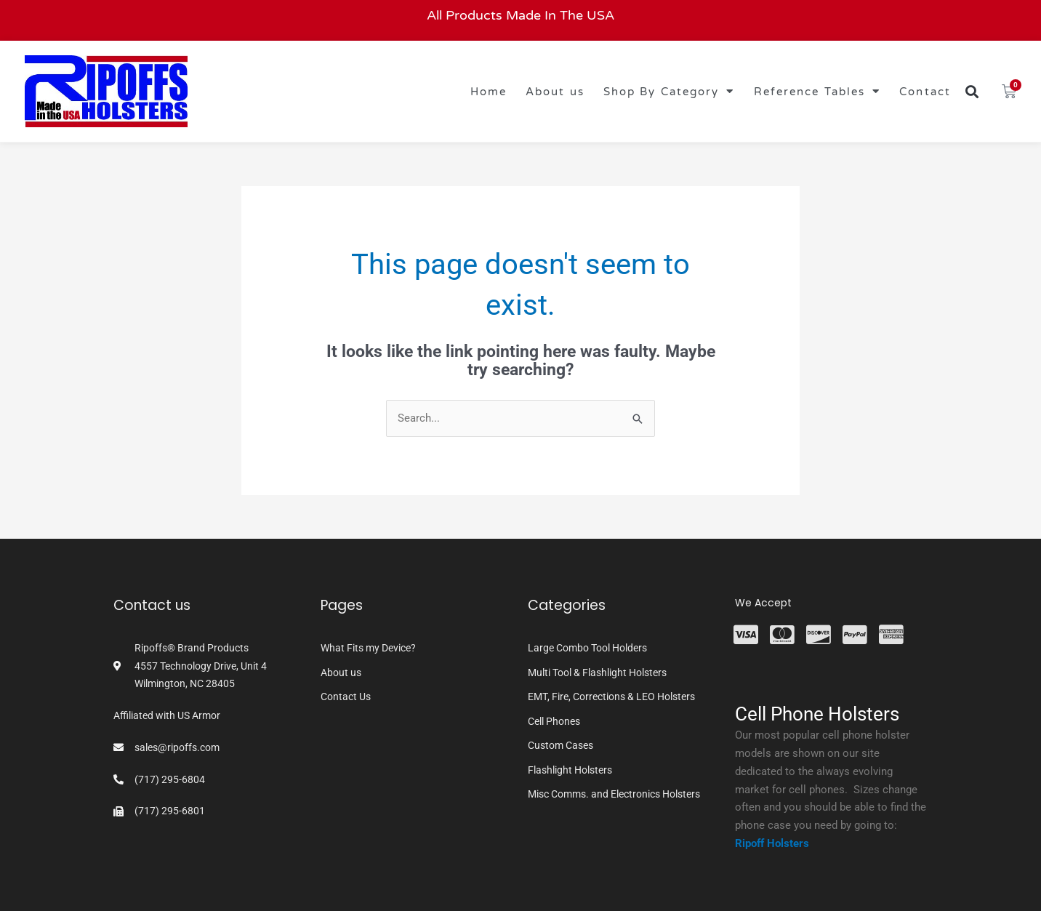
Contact (925, 91)
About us (555, 91)
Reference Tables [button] (817, 91)
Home (488, 91)
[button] (972, 91)
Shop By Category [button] (669, 91)
